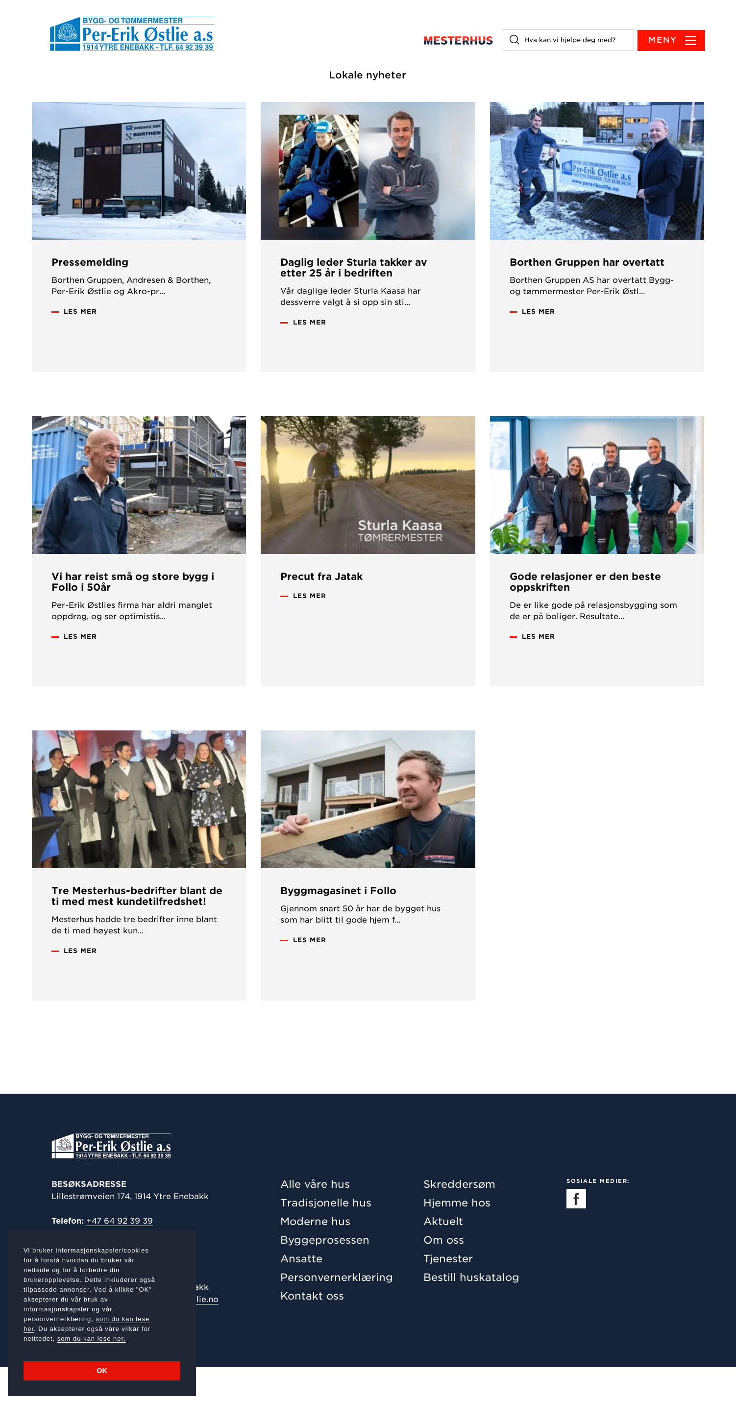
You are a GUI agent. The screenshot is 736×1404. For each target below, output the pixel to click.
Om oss (443, 1277)
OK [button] (102, 1371)
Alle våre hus (315, 1221)
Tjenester (448, 1296)
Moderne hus (315, 1259)
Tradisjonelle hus (325, 1240)
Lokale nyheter (368, 75)
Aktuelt (443, 1259)
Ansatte (301, 1296)
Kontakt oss (312, 1333)
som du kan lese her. (91, 1338)
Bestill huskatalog (471, 1314)
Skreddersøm (459, 1221)
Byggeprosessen (324, 1277)
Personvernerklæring (336, 1314)
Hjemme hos (457, 1240)
